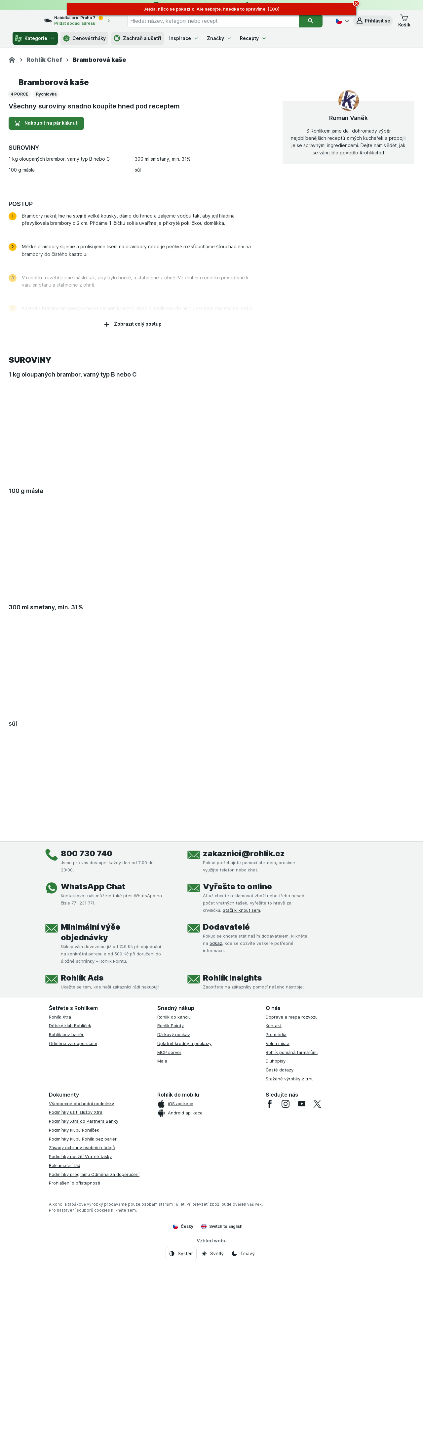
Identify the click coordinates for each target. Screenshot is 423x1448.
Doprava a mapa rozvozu (292, 1199)
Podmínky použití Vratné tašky (80, 1339)
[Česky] (341, 20)
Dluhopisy (276, 1243)
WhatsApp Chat (93, 1069)
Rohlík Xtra (60, 1199)
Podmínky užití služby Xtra (75, 1295)
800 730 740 (86, 1036)
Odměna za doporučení (73, 1225)
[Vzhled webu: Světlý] (212, 1436)
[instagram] (285, 1286)
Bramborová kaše (54, 264)
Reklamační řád (64, 1347)
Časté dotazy (279, 1252)
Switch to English (222, 1409)
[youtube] (301, 1286)
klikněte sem (123, 1392)
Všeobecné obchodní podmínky (81, 1286)
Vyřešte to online (237, 1069)
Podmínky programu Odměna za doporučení (94, 1356)
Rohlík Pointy (170, 1208)
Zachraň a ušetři (137, 38)
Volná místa (277, 1225)
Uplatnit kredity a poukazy (184, 1225)
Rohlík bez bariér (66, 1217)
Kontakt (274, 1208)
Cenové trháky (84, 38)
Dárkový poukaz (173, 1217)
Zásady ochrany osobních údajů (82, 1330)
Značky (219, 38)
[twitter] (317, 1286)
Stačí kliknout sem (241, 1092)
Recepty (253, 38)
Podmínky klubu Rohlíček (74, 1312)
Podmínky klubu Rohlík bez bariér (83, 1321)
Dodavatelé (226, 1109)
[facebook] (270, 1286)
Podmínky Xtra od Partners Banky (83, 1303)
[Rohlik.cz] (12, 60)
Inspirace (184, 38)
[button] (373, 21)
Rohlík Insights (232, 1160)
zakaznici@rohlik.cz (244, 1036)
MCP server (169, 1234)
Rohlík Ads (82, 1160)
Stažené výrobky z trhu (290, 1261)
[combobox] (219, 20)
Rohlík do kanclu (174, 1199)
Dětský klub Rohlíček (70, 1208)
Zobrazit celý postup (132, 506)
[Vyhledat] (311, 20)
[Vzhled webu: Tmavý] (243, 1436)
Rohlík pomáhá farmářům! (292, 1234)
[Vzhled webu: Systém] (181, 1436)
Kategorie (35, 38)
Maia (162, 1243)
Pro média (276, 1217)
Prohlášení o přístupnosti (74, 1365)
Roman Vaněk (348, 300)
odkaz (216, 1125)
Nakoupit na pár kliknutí (46, 305)
